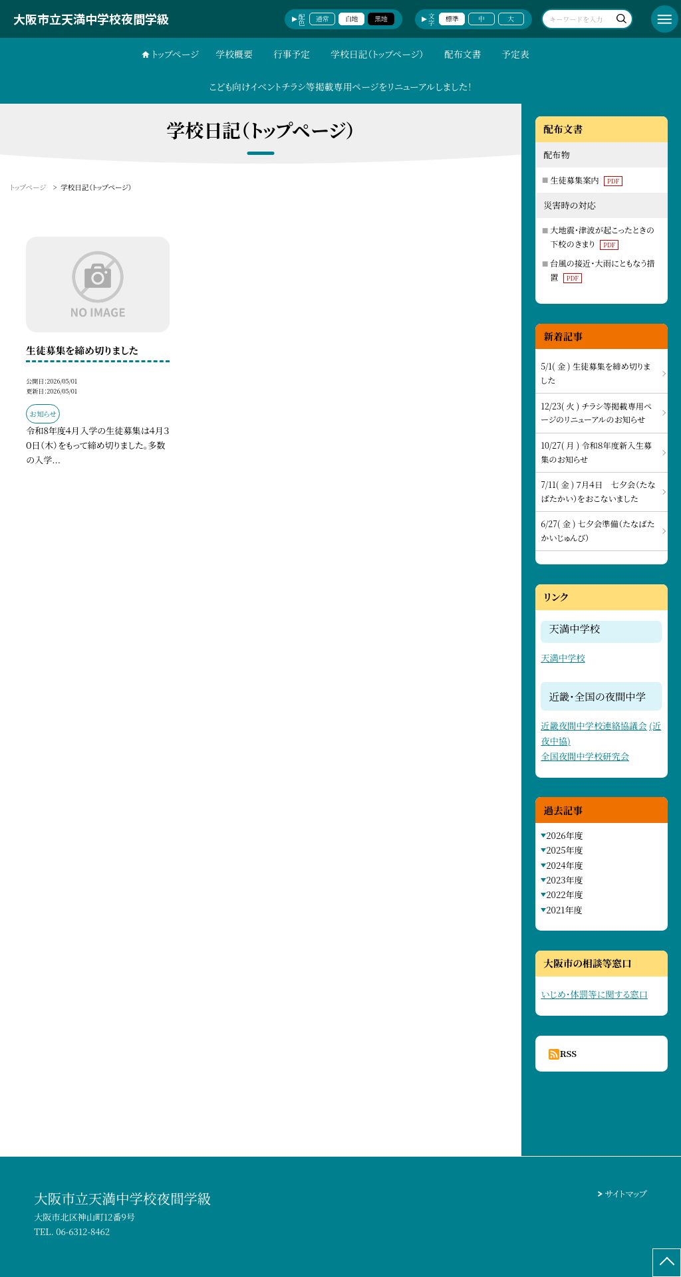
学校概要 (234, 53)
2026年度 (564, 835)
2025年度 (564, 850)
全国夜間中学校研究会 (585, 756)
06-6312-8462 (83, 1231)
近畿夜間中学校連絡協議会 (594, 725)
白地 (351, 18)
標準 (452, 18)
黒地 (381, 18)
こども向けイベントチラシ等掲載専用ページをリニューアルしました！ (340, 86)
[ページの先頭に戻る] (666, 1262)
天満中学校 (563, 657)
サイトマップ (626, 1193)
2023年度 (564, 879)
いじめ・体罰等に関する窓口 (594, 994)
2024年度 (564, 865)
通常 (322, 18)
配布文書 (462, 53)
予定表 (515, 53)
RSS (568, 1053)
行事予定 (292, 53)
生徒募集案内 (586, 180)
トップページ (175, 53)
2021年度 (564, 909)
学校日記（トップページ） (377, 53)
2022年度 (564, 894)
